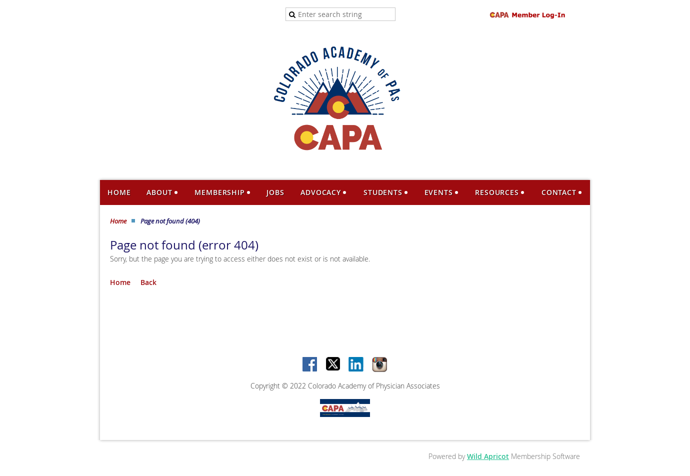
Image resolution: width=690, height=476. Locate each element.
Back (148, 282)
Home (118, 221)
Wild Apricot (488, 456)
